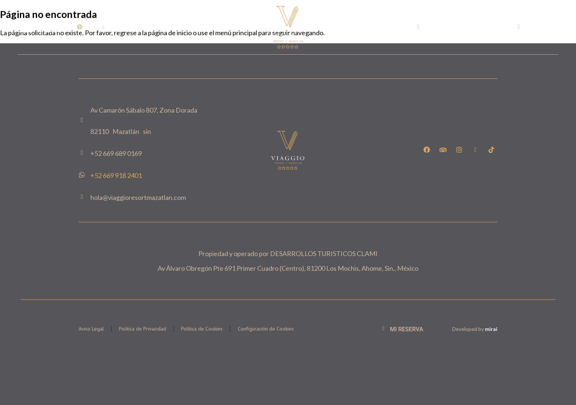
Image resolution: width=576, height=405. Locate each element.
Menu (51, 30)
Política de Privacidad (142, 328)
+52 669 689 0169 (453, 27)
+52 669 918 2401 (116, 175)
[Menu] (24, 27)
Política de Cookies (202, 328)
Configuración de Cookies (266, 328)
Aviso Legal (91, 328)
